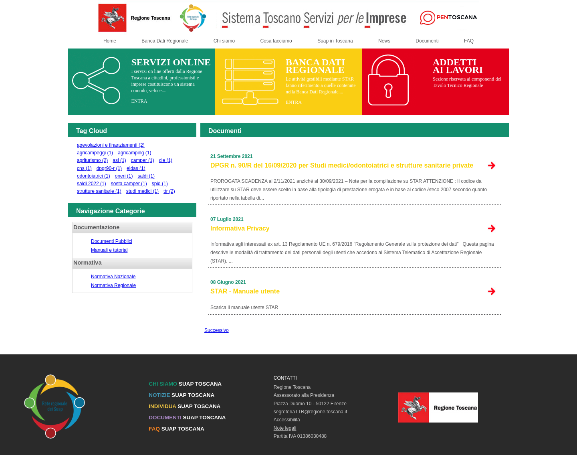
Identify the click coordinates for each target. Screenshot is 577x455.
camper (142, 160)
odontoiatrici (93, 176)
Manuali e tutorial (109, 250)
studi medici (142, 191)
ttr (169, 191)
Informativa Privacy (240, 228)
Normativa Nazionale (113, 276)
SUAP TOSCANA (185, 384)
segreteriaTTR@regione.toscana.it (310, 412)
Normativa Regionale (113, 285)
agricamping (134, 153)
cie (165, 160)
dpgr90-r (109, 168)
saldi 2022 (91, 183)
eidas (136, 168)
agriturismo (92, 160)
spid (160, 183)
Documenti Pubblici (111, 241)
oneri (124, 176)
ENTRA (139, 101)
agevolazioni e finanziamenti (111, 145)
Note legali (285, 428)
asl (119, 160)
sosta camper (129, 183)
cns (84, 168)
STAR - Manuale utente (245, 291)
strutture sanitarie (99, 191)
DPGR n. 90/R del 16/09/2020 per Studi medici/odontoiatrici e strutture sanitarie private (341, 165)
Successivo (216, 330)
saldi (146, 176)
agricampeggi (95, 153)
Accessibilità (287, 420)
